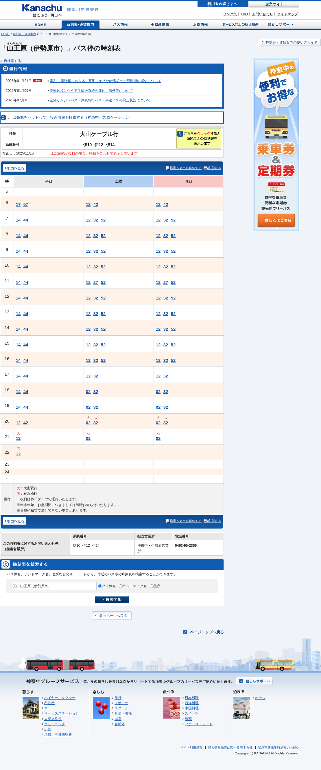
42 (95, 204)
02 (88, 391)
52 (103, 219)
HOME (5, 34)
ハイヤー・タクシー (59, 698)
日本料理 (192, 698)
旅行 (118, 698)
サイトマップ (287, 14)
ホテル (260, 698)
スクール (121, 708)
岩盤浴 (120, 724)
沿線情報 (200, 24)
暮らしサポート (279, 24)
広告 (47, 729)
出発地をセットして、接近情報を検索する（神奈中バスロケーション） (72, 117)
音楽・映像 (123, 713)
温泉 (118, 719)
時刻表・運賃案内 (80, 24)
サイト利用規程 (191, 747)
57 (25, 204)
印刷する (214, 168)
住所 (157, 586)
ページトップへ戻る (207, 632)
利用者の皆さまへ (223, 4)
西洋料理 (192, 703)
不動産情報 (160, 24)
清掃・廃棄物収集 (58, 734)
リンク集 (230, 14)
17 (18, 204)
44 (25, 219)
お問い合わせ (262, 14)
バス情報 (120, 24)
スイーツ (192, 713)
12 (88, 204)
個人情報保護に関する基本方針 (230, 747)
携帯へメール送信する (186, 168)
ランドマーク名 (135, 586)
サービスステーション (61, 713)
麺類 (188, 719)
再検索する (12, 61)
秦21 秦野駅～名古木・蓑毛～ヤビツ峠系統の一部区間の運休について (105, 81)
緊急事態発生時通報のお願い (278, 747)
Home (41, 24)
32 (95, 219)
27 (95, 282)
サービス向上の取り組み (240, 24)
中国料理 (192, 708)
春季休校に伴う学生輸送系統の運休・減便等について (91, 91)
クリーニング (54, 724)
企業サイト (273, 4)
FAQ (244, 14)
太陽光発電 (53, 719)
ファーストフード (199, 724)
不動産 (49, 703)
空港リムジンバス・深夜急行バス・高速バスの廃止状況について (100, 100)
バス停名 (109, 586)
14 (18, 219)
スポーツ (121, 703)
